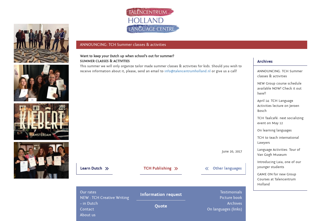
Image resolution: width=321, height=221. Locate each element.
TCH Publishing (161, 168)
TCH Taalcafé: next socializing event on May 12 (280, 120)
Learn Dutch (94, 168)
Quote (161, 206)
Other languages (223, 168)
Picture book (231, 197)
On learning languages (274, 130)
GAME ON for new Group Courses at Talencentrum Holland (276, 179)
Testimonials (231, 192)
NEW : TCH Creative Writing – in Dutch (104, 200)
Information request (161, 194)
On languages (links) (224, 209)
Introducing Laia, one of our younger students (279, 164)
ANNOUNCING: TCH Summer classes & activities (279, 73)
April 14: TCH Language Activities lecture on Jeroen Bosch (278, 106)
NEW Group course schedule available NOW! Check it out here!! (279, 89)
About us (88, 215)
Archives (234, 203)
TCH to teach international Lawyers (278, 140)
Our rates (88, 192)
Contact (87, 209)
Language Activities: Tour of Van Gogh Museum (278, 152)
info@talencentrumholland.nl (188, 71)
